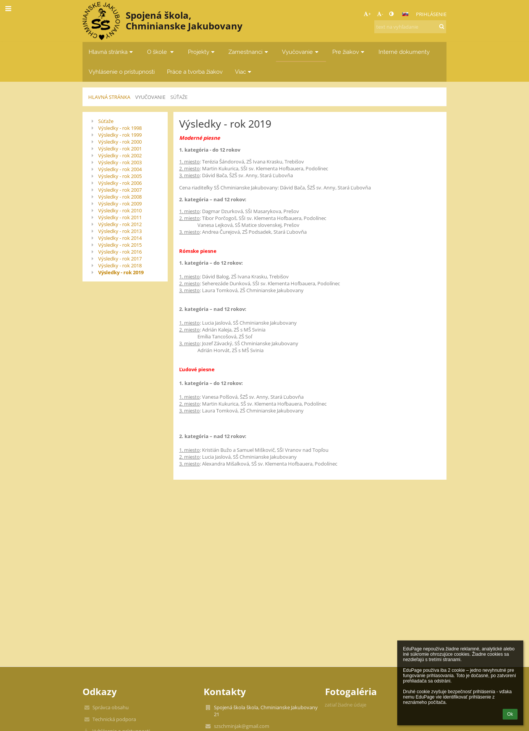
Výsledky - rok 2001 (120, 148)
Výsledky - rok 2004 (120, 169)
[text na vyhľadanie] (410, 27)
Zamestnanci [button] (249, 52)
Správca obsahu (110, 707)
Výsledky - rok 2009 (120, 203)
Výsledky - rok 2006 (120, 183)
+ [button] (367, 13)
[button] (405, 14)
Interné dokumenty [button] (404, 52)
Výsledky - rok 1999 (120, 134)
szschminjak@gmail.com (241, 726)
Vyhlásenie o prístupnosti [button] (122, 71)
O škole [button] (161, 52)
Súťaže (179, 97)
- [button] (380, 13)
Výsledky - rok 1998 (120, 128)
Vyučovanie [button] (301, 52)
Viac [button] (244, 71)
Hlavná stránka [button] (112, 52)
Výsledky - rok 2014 (120, 238)
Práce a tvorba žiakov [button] (195, 71)
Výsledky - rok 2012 (120, 224)
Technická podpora (114, 719)
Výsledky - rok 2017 (120, 258)
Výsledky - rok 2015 (120, 244)
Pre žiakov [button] (349, 52)
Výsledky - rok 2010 (120, 210)
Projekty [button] (202, 52)
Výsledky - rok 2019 (121, 272)
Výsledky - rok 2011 (120, 217)
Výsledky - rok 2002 (120, 155)
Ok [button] (510, 714)
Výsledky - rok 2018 (120, 265)
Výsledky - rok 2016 (120, 251)
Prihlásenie (431, 14)
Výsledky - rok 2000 (120, 141)
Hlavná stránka (109, 97)
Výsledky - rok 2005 (120, 176)
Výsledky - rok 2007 (120, 189)
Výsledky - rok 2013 (120, 231)
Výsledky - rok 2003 (120, 162)
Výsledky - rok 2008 (120, 196)
